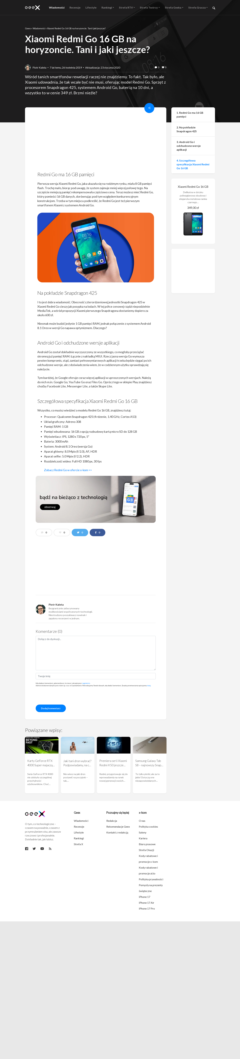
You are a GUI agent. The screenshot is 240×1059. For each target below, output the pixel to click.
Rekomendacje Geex (118, 826)
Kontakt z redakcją (117, 832)
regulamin (86, 683)
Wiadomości (39, 28)
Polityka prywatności (151, 879)
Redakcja (111, 820)
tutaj (149, 685)
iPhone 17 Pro (147, 908)
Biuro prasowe (147, 844)
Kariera (143, 838)
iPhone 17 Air (146, 902)
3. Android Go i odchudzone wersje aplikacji (188, 145)
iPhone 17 (144, 896)
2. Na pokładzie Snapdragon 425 (186, 129)
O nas (142, 820)
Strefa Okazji (146, 850)
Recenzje (79, 826)
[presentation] (61, 695)
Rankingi (79, 838)
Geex (28, 28)
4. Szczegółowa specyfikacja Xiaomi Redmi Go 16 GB (192, 164)
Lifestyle (79, 832)
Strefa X (78, 844)
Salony (142, 832)
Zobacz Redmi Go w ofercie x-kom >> (68, 470)
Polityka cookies (148, 826)
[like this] (163, 67)
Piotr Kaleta (39, 67)
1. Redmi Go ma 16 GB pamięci (189, 114)
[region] (96, 140)
